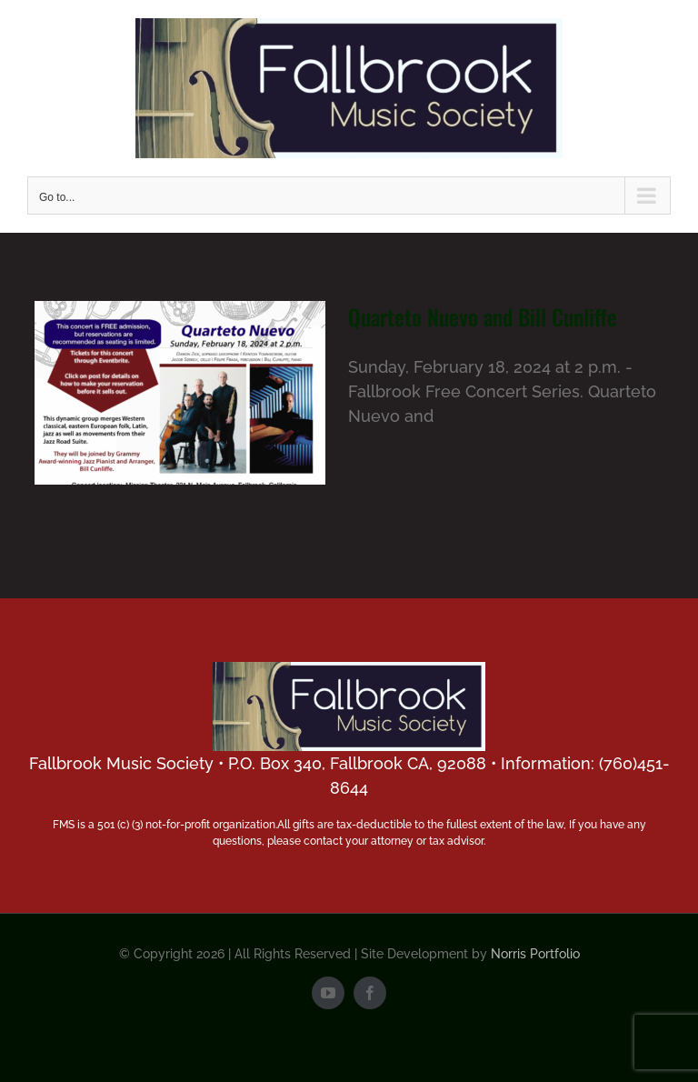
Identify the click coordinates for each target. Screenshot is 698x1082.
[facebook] (370, 993)
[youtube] (328, 993)
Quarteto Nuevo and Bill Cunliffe (482, 316)
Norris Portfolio (535, 954)
